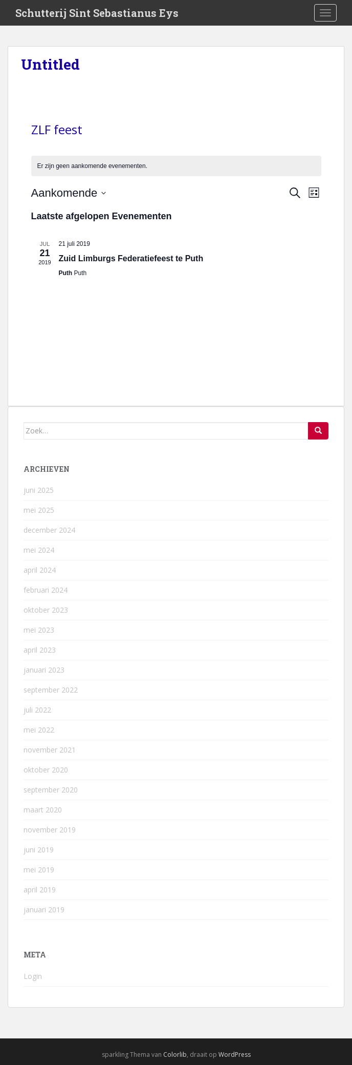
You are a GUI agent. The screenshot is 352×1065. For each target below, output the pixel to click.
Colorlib (175, 1054)
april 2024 (40, 570)
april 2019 (40, 889)
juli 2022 (37, 710)
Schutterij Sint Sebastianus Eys (97, 12)
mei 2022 (39, 730)
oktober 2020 (46, 770)
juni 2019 (39, 849)
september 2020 (51, 790)
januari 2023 (44, 670)
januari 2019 (44, 909)
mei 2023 (39, 630)
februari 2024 (46, 590)
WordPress (234, 1054)
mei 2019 (39, 869)
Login (33, 976)
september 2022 (51, 690)
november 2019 (50, 829)
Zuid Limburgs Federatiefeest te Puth (131, 258)
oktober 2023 (46, 610)
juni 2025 (39, 490)
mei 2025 (39, 510)
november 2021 (50, 750)
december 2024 (49, 530)
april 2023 (40, 650)
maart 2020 (43, 810)
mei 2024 (39, 550)
